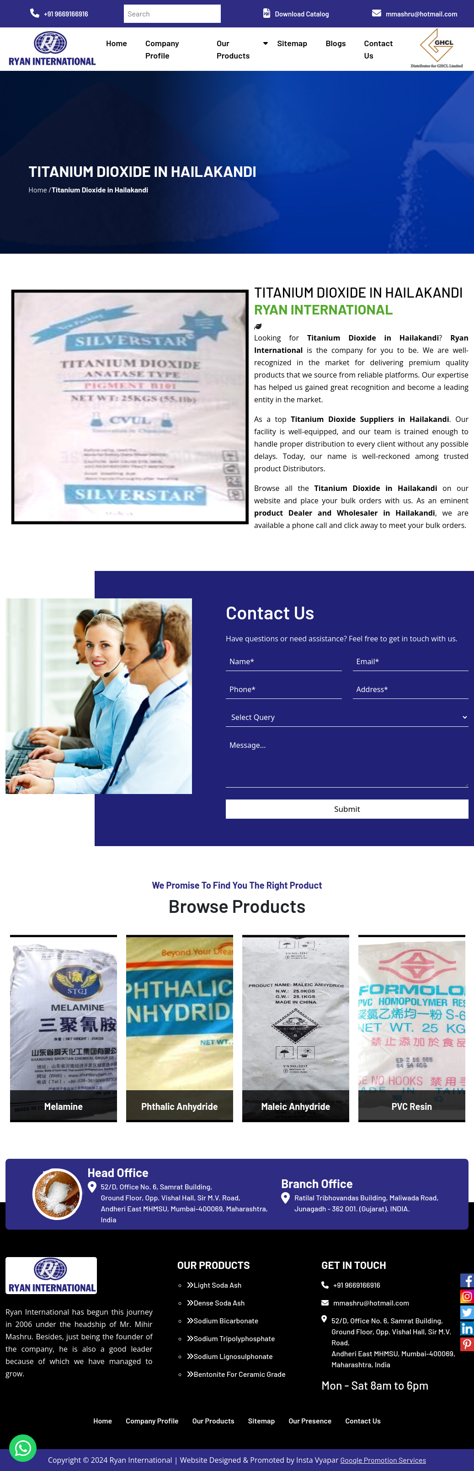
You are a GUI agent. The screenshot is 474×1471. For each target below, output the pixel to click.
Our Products (213, 1420)
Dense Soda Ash (215, 1302)
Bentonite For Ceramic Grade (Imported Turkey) (236, 1379)
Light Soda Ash (214, 1284)
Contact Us (362, 1420)
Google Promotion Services (383, 1459)
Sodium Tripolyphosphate (230, 1338)
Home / (39, 189)
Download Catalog (296, 14)
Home (116, 43)
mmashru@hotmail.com (414, 14)
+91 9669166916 (59, 14)
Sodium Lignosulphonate (229, 1356)
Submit (347, 809)
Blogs (335, 43)
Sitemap (292, 43)
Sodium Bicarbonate (222, 1320)
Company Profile (152, 1420)
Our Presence (309, 1420)
